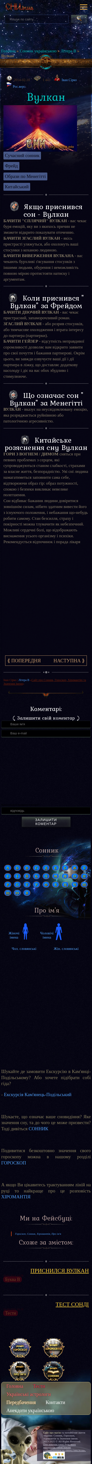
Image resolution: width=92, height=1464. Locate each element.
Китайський (17, 186)
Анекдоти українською (30, 1410)
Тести (39, 1386)
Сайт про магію (52, 1432)
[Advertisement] (46, 603)
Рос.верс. (16, 85)
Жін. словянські (66, 949)
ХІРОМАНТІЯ (16, 1196)
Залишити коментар (46, 822)
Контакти (55, 1402)
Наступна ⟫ (69, 660)
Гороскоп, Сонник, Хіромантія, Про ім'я (38, 1233)
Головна (8, 51)
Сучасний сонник (22, 155)
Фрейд (11, 165)
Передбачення (21, 1402)
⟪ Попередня (24, 660)
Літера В (68, 51)
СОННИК (38, 1128)
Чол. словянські (24, 949)
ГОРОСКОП (13, 1162)
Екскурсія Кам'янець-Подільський (37, 1094)
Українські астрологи (28, 1394)
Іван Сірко (69, 80)
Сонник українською (38, 51)
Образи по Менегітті (25, 176)
